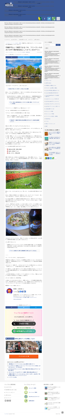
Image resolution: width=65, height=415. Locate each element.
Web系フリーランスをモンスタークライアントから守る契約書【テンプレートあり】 (54, 143)
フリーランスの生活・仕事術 (23, 52)
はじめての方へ (40, 19)
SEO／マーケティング (50, 123)
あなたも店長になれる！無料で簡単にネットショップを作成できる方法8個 (54, 148)
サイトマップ (8, 397)
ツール (47, 121)
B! (35, 57)
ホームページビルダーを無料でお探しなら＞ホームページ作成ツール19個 (54, 133)
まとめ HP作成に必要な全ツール (52, 90)
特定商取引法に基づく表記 (11, 389)
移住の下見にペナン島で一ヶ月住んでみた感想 (19, 88)
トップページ (7, 39)
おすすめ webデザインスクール (52, 101)
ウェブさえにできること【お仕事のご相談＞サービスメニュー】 (26, 297)
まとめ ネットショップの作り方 (52, 98)
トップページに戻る (12, 377)
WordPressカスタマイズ (34, 396)
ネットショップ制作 (33, 392)
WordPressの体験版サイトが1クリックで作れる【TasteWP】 (54, 388)
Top (62, 412)
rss (54, 19)
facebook (45, 19)
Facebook (8, 400)
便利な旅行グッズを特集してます (20, 338)
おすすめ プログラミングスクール (53, 103)
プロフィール (48, 80)
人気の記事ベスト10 (23, 39)
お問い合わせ (58, 19)
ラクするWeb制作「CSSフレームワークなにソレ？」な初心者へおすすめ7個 (54, 153)
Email (5, 400)
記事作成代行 (31, 400)
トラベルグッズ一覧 (24, 356)
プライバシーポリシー (10, 392)
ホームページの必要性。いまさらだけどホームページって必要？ (54, 408)
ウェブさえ (9, 4)
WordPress (48, 118)
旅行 (29, 52)
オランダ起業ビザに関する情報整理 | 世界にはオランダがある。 (24, 250)
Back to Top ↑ (58, 413)
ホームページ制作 (32, 388)
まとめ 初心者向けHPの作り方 (52, 92)
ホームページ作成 (49, 111)
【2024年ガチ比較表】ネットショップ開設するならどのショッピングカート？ (54, 399)
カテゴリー (30, 39)
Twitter (10, 400)
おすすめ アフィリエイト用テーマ (53, 106)
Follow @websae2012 (17, 299)
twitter (49, 19)
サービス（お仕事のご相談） (52, 87)
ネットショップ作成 (50, 113)
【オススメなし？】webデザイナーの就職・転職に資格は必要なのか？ (23, 372)
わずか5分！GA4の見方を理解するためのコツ (54, 403)
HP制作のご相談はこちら (51, 85)
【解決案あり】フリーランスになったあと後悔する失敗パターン (21, 364)
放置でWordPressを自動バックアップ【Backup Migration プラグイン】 (54, 393)
